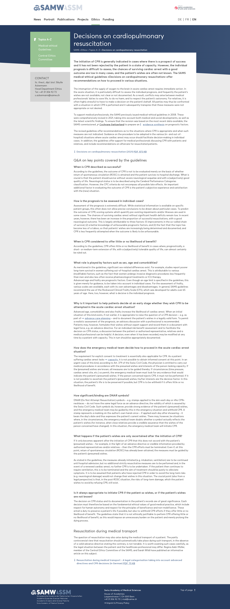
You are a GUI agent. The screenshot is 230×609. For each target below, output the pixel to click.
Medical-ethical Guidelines (47, 47)
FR (187, 19)
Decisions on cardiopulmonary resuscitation (124, 50)
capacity (113, 359)
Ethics (95, 19)
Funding (108, 19)
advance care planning (97, 318)
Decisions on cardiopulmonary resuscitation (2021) (112, 151)
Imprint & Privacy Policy (118, 603)
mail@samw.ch (129, 599)
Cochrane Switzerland (111, 124)
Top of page (188, 590)
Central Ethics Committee (47, 57)
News (37, 19)
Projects (82, 19)
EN (194, 19)
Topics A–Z (44, 39)
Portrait (49, 19)
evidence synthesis (153, 124)
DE (180, 19)
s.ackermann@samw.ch (47, 95)
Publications (66, 19)
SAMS (76, 50)
